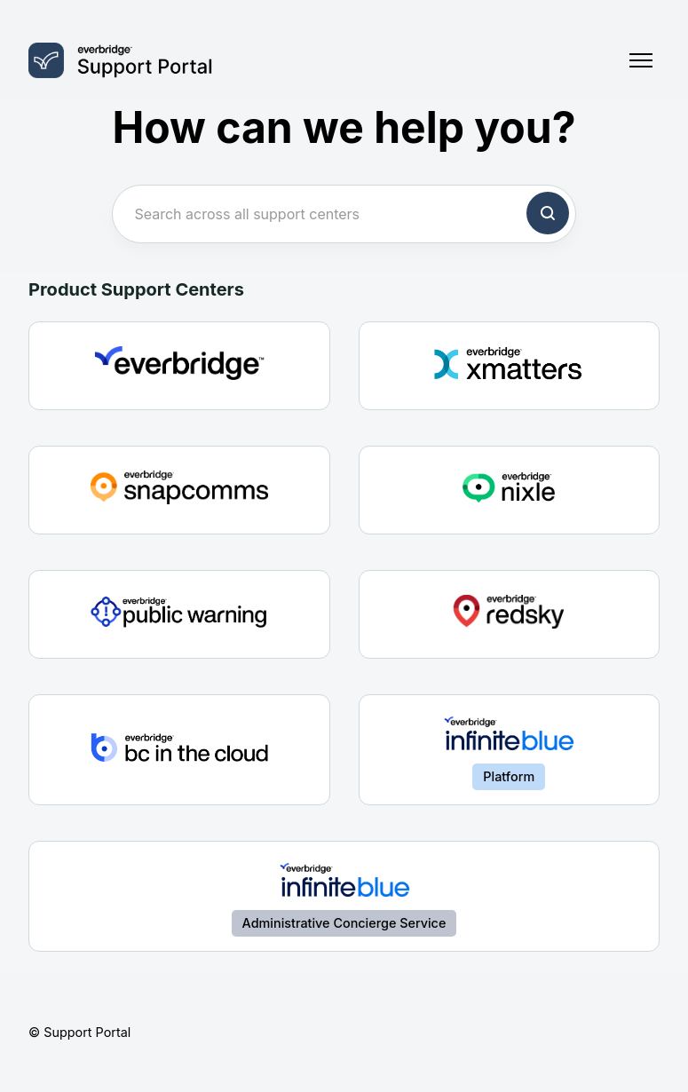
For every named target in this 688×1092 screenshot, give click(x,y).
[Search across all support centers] (343, 214)
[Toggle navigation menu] (641, 60)
